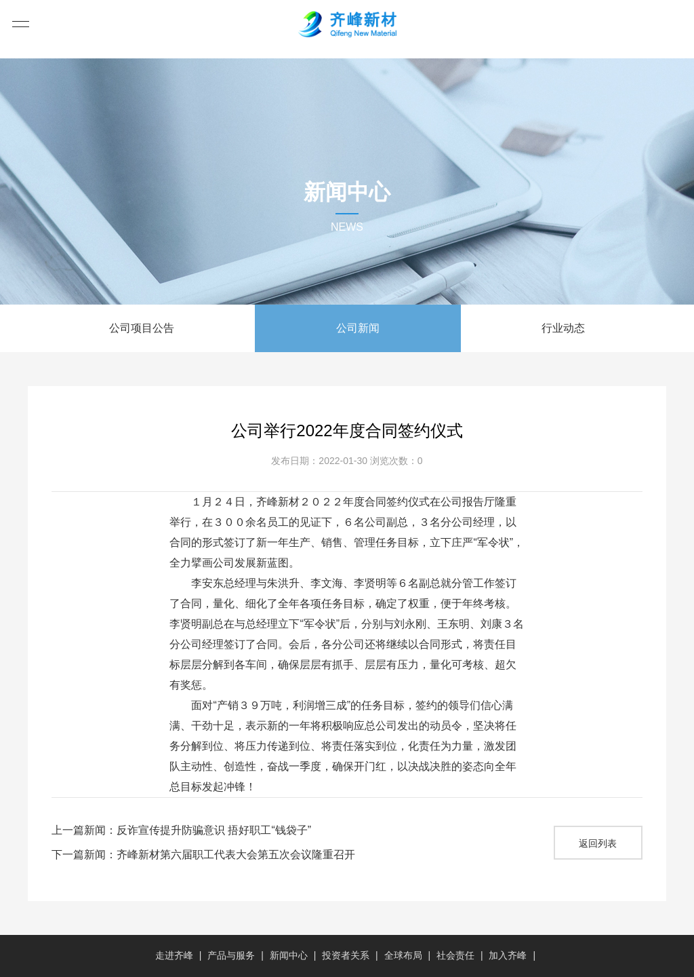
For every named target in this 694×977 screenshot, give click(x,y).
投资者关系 (345, 955)
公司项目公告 (141, 328)
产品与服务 (231, 955)
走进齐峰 (174, 955)
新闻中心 (289, 955)
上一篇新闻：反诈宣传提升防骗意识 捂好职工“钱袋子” (181, 830)
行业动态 (563, 328)
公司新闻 (358, 328)
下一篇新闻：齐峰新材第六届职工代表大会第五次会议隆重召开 (203, 854)
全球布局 (403, 955)
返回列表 (598, 843)
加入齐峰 (508, 955)
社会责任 (455, 955)
